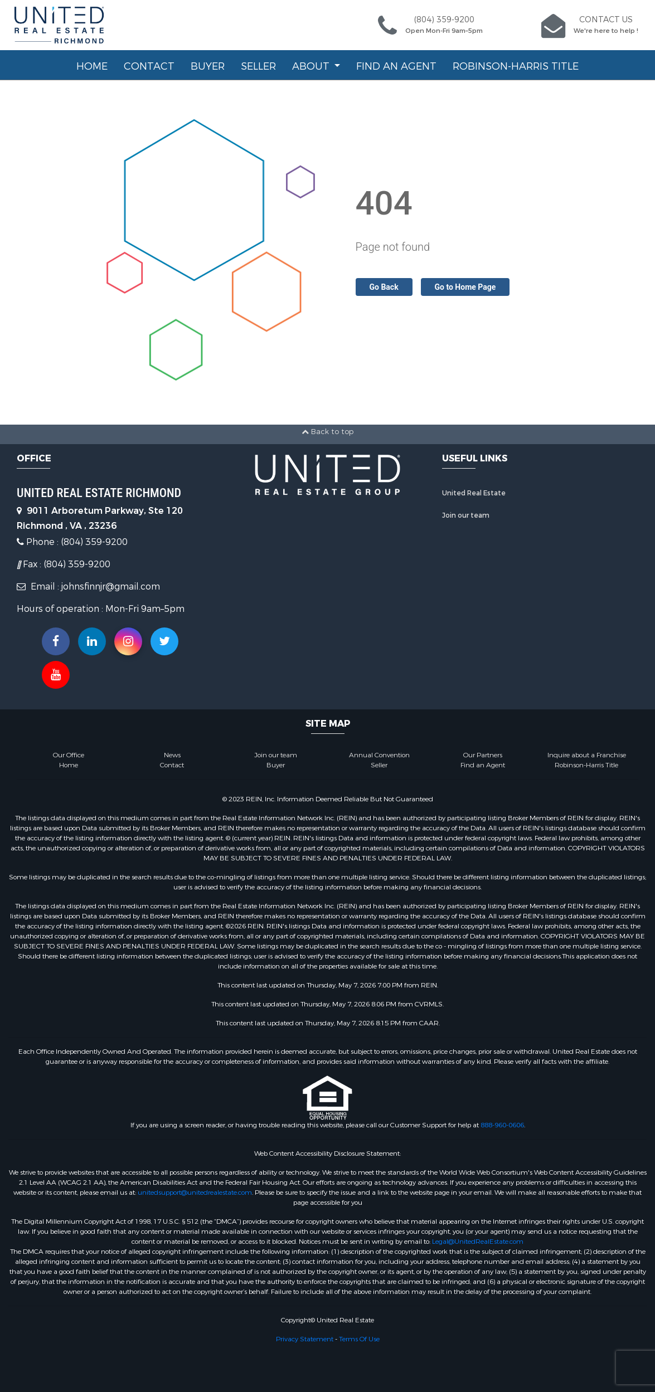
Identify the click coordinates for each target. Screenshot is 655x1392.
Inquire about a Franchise (586, 755)
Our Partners (482, 755)
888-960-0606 (502, 1125)
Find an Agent (396, 66)
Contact (149, 66)
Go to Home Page (465, 287)
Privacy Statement (304, 1339)
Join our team (465, 515)
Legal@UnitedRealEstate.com (477, 1241)
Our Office (68, 755)
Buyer (208, 66)
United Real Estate (474, 493)
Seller (258, 66)
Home (92, 66)
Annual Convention (379, 755)
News (172, 755)
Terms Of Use (359, 1339)
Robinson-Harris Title (516, 66)
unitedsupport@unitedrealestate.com (195, 1192)
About (312, 66)
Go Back (384, 287)
